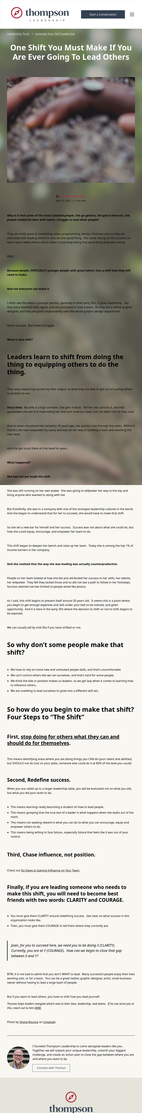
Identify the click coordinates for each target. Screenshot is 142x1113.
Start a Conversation (102, 14)
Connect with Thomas (51, 1068)
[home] (40, 14)
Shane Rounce (29, 1022)
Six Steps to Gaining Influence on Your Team (50, 870)
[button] (131, 14)
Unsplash (49, 1022)
